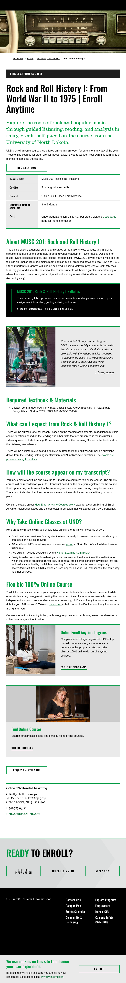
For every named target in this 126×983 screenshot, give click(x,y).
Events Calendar (75, 911)
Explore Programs (105, 900)
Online (30, 58)
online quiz (55, 604)
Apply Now (102, 871)
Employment (102, 905)
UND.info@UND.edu (19, 899)
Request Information (23, 871)
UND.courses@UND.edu (23, 814)
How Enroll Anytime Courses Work (55, 504)
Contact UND (73, 900)
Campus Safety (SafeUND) (104, 919)
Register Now (26, 168)
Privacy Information (52, 976)
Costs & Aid (109, 216)
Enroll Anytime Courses (48, 58)
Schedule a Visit (63, 871)
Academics (18, 58)
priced (69, 544)
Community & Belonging (74, 919)
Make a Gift (102, 911)
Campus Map (73, 905)
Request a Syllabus (27, 770)
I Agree (107, 969)
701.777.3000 (43, 899)
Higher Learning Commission (73, 552)
